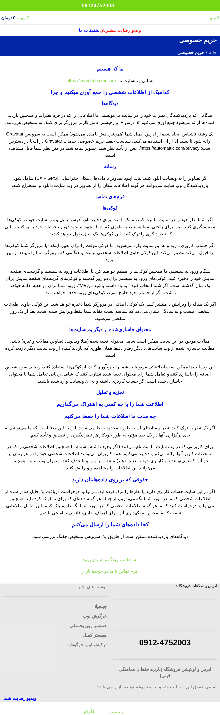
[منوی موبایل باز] (214, 17)
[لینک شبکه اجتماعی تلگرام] (120, 7)
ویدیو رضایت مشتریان (120, 30)
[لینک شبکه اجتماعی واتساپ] (132, 7)
